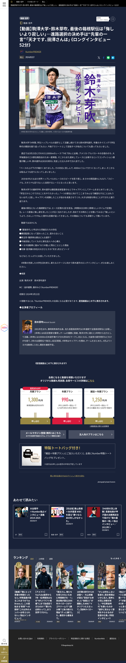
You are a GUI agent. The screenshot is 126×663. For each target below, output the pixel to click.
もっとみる (115, 558)
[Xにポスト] (99, 58)
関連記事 (122, 651)
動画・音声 (20, 1)
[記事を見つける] (4, 641)
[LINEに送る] (108, 58)
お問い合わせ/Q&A (25, 638)
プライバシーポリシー (57, 638)
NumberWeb (100, 638)
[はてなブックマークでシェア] (113, 58)
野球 (20, 535)
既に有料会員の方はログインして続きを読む (67, 476)
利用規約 (40, 638)
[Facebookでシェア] (103, 58)
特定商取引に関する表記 (80, 638)
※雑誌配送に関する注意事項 (99, 426)
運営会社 (112, 638)
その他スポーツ (32, 1)
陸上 (43, 1)
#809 (89, 535)
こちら (91, 380)
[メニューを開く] (4, 4)
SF (16, 535)
